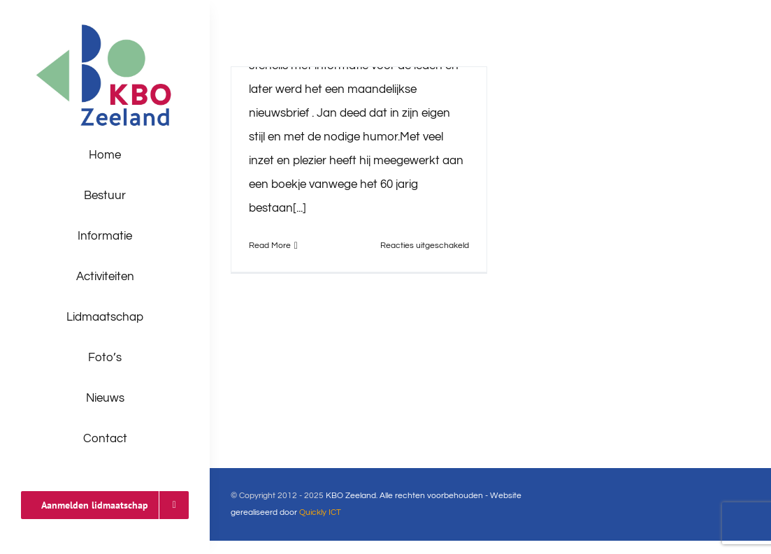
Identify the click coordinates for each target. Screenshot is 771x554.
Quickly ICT (320, 512)
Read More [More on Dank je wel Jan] (270, 245)
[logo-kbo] (105, 26)
